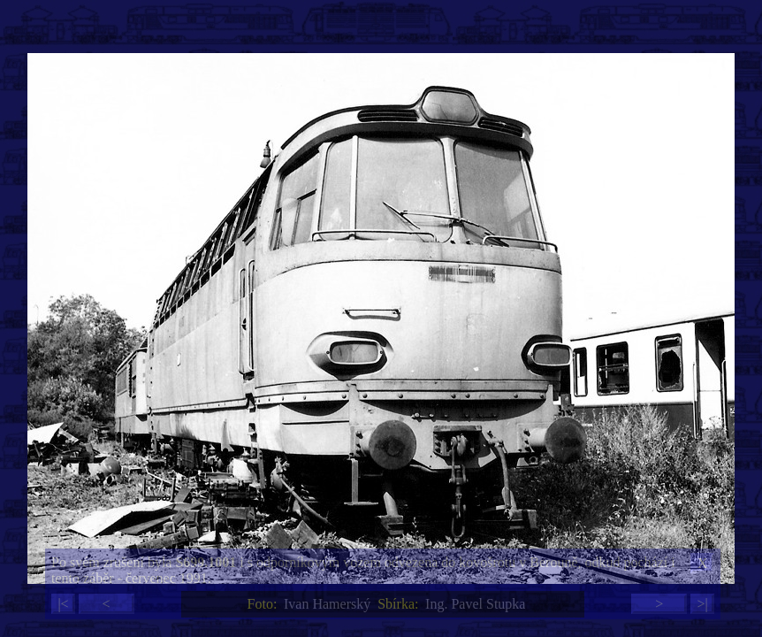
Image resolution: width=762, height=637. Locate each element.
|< (62, 603)
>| (702, 603)
